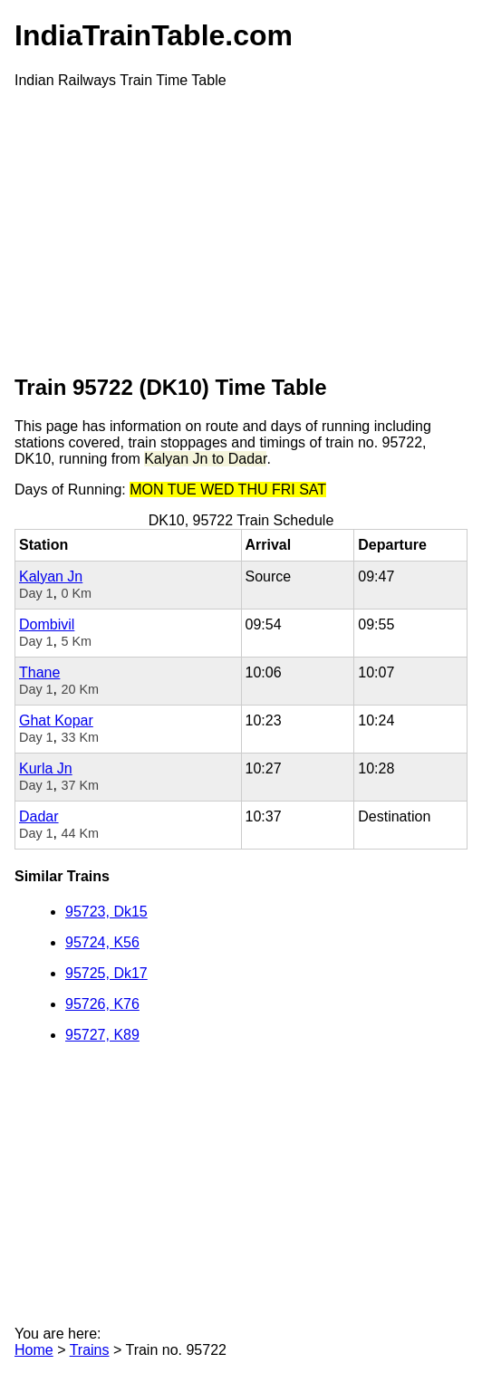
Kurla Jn (45, 768)
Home (33, 1350)
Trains (90, 1350)
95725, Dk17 (106, 973)
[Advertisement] (241, 230)
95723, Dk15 (106, 911)
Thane (39, 672)
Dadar (39, 816)
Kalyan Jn (50, 576)
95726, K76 (102, 1004)
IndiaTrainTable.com (153, 35)
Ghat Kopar (56, 720)
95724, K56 (102, 942)
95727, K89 (102, 1034)
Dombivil (46, 624)
